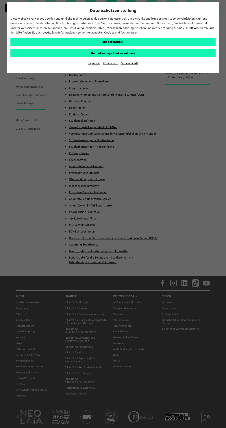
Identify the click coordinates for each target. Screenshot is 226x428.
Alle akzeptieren (113, 42)
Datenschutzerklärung (119, 28)
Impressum (94, 63)
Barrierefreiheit (129, 63)
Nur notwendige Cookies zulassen (113, 53)
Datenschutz (110, 63)
